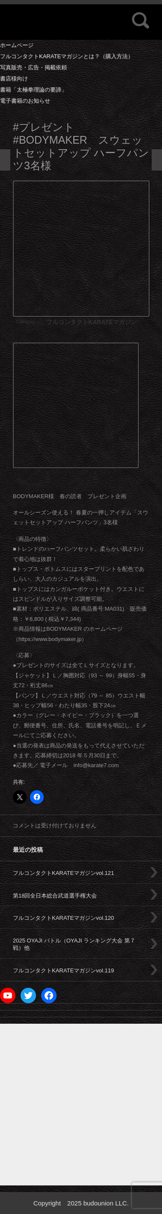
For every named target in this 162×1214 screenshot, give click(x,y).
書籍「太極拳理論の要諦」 (33, 89)
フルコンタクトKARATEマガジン (91, 322)
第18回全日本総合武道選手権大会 (55, 895)
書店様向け (14, 78)
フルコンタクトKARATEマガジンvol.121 (63, 873)
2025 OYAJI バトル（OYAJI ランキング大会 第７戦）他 (74, 944)
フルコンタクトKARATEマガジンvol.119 (63, 970)
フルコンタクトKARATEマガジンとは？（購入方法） (66, 56)
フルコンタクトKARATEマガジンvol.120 (63, 918)
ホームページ (16, 45)
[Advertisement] (81, 1104)
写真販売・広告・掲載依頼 (33, 67)
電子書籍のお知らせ (25, 100)
